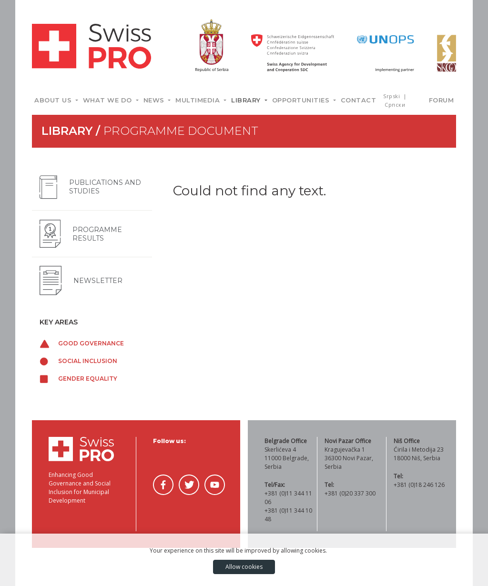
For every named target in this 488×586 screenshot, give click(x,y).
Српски (395, 104)
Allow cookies (244, 567)
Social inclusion (78, 360)
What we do (108, 100)
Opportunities (302, 100)
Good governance (82, 343)
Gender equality (78, 378)
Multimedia (198, 100)
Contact (358, 100)
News (155, 100)
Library (247, 100)
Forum (441, 100)
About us (54, 100)
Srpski (392, 96)
